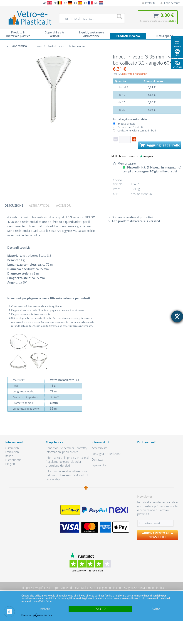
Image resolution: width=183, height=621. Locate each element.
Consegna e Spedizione (106, 454)
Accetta (100, 608)
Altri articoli (39, 205)
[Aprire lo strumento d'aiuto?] (177, 316)
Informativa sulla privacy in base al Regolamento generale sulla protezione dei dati (67, 462)
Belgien (10, 464)
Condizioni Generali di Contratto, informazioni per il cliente (66, 450)
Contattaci (98, 459)
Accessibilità (99, 448)
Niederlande (13, 460)
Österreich (12, 448)
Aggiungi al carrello (160, 145)
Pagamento (99, 465)
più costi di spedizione (134, 73)
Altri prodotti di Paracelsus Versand (134, 221)
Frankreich (12, 452)
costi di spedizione (56, 588)
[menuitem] (3, 3)
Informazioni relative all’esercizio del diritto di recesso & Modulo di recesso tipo (67, 475)
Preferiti (148, 3)
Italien (9, 456)
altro (156, 608)
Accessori (63, 205)
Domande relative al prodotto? (130, 217)
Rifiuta (45, 608)
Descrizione (14, 205)
